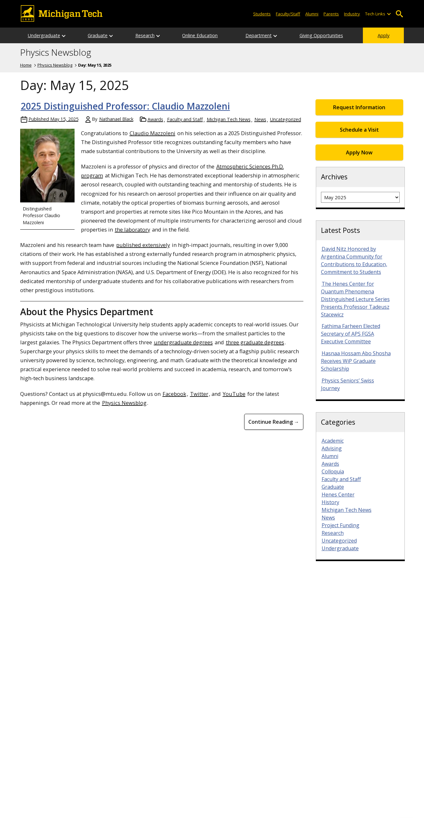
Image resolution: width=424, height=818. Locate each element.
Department (258, 35)
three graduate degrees (255, 342)
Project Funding (340, 525)
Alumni (311, 14)
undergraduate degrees (183, 342)
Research (145, 35)
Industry (352, 14)
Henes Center (338, 494)
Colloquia (333, 471)
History (330, 502)
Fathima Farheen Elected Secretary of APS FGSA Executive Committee (350, 334)
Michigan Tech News (229, 119)
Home (26, 65)
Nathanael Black (116, 119)
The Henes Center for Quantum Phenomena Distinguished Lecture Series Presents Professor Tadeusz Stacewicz (355, 299)
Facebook (174, 393)
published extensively (143, 245)
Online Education (200, 35)
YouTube (234, 393)
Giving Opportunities (321, 35)
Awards (155, 119)
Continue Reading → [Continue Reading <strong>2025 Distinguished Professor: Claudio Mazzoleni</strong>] (273, 421)
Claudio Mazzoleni (152, 133)
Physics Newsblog (55, 52)
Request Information (359, 107)
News (260, 119)
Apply (383, 35)
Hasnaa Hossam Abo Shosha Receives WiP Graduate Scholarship (356, 361)
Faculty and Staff (185, 119)
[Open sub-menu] (388, 14)
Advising (332, 448)
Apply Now (359, 152)
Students (262, 14)
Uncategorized (285, 119)
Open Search (399, 14)
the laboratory (132, 229)
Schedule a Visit (359, 129)
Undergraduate (44, 35)
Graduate (98, 35)
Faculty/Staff (288, 14)
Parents (331, 14)
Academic (333, 440)
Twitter (199, 393)
